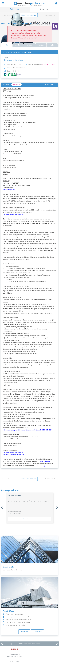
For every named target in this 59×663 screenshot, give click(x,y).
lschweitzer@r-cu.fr (9, 190)
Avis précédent (7, 15)
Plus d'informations (29, 519)
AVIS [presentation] (6, 45)
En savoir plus (37, 631)
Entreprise (14, 9)
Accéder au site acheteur (13, 60)
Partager (49, 84)
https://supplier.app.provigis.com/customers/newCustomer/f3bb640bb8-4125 (27, 430)
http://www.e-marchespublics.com (14, 454)
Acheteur (44, 9)
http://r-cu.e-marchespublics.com (13, 214)
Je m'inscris (24, 631)
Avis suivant (50, 15)
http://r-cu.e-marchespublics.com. (13, 452)
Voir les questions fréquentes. (12, 570)
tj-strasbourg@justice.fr (43, 466)
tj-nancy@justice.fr (45, 461)
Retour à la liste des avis (29, 15)
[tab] (6, 44)
